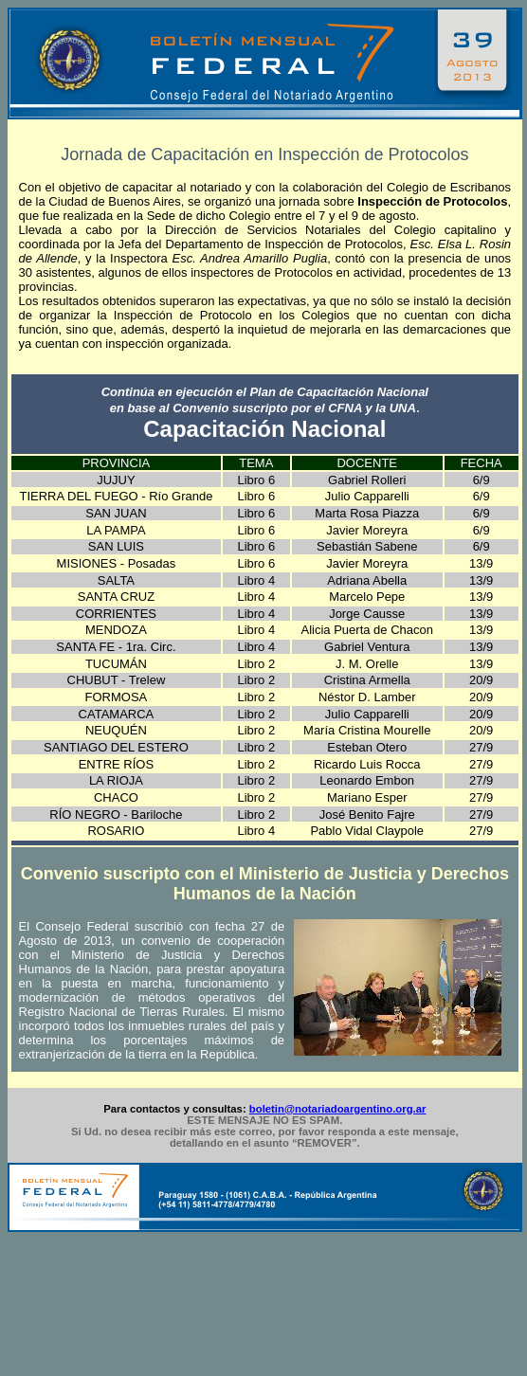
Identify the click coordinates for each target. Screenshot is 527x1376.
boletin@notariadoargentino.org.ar (338, 1108)
